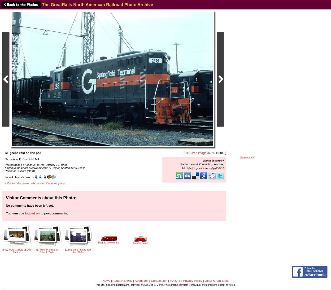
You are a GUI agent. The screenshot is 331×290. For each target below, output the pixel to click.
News (106, 280)
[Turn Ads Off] (247, 157)
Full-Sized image (194, 153)
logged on (32, 213)
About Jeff (141, 280)
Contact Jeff (159, 280)
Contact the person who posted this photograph (36, 183)
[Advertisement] (247, 83)
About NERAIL (122, 280)
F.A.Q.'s (175, 280)
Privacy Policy (192, 280)
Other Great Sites (217, 280)
